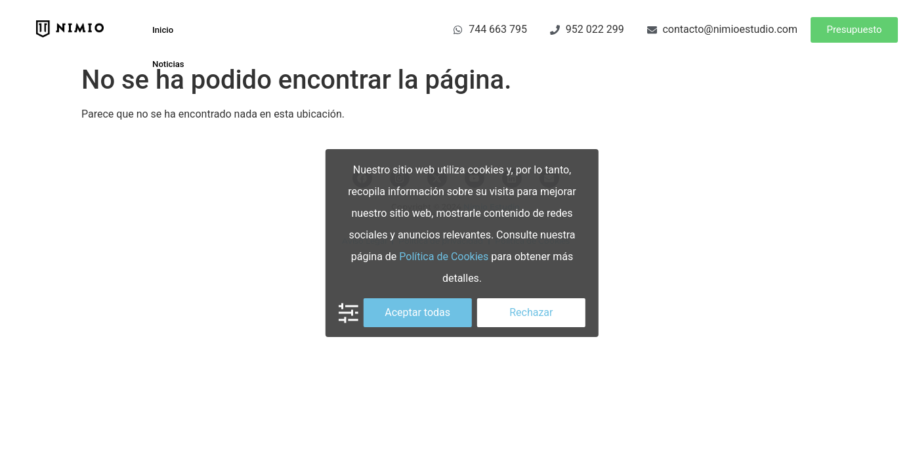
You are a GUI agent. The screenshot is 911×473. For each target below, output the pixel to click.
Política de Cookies (443, 256)
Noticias (164, 55)
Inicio (158, 27)
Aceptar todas (417, 312)
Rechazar (531, 312)
